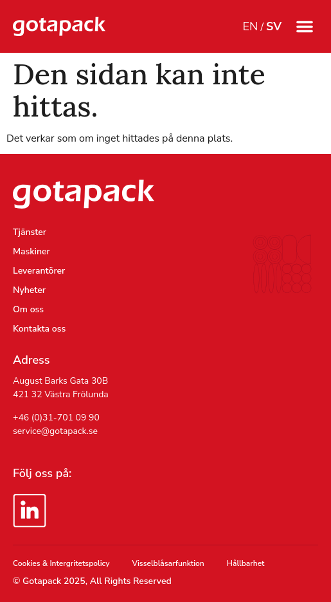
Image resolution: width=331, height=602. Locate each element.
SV (274, 26)
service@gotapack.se (55, 431)
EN (250, 26)
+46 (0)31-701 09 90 (56, 417)
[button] (304, 26)
